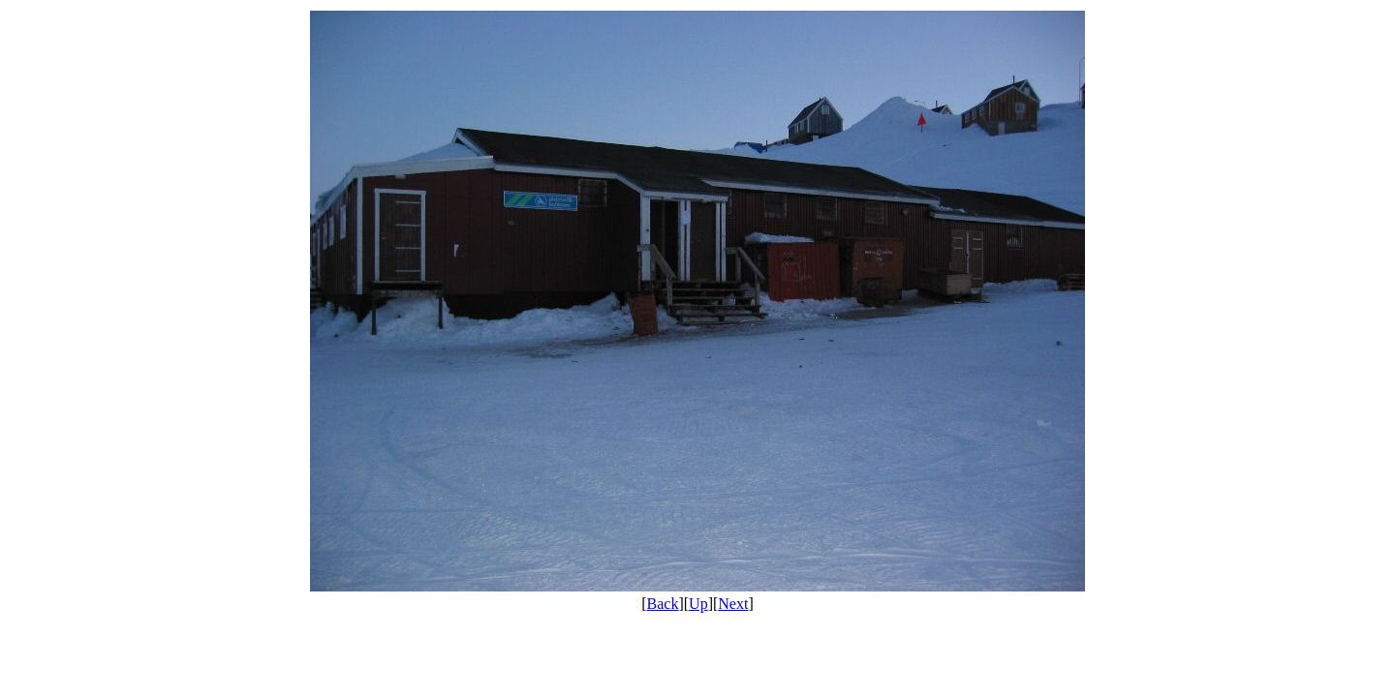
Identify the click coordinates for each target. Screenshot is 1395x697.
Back (663, 603)
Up (698, 603)
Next (733, 603)
